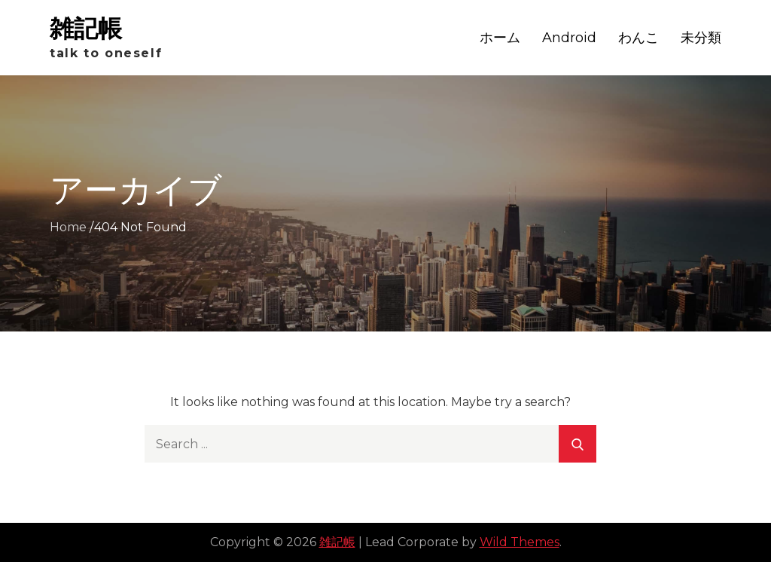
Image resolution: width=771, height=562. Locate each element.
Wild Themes (519, 542)
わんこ (638, 37)
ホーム (500, 37)
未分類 (701, 37)
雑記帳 (86, 28)
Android (569, 37)
